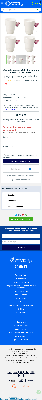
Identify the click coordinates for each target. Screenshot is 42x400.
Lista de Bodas (21, 313)
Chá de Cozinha (21, 295)
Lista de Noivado (21, 298)
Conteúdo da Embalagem (17, 206)
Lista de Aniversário (21, 302)
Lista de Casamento (21, 291)
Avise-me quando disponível (21, 161)
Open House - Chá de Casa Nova (21, 305)
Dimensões (12, 201)
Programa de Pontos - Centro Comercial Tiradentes (21, 287)
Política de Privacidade (21, 282)
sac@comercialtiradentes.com (21, 333)
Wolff (15, 100)
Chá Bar (21, 309)
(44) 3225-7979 (21, 326)
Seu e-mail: (8, 147)
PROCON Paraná (21, 340)
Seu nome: (7, 137)
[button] (5, 32)
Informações (21, 279)
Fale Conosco (21, 336)
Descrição (12, 195)
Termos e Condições (9, 109)
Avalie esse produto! (31, 80)
